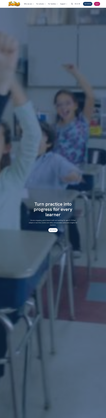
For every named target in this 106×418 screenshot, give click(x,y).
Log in (97, 4)
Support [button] (62, 4)
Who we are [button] (28, 4)
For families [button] (52, 4)
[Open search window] (72, 4)
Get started (87, 4)
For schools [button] (40, 4)
